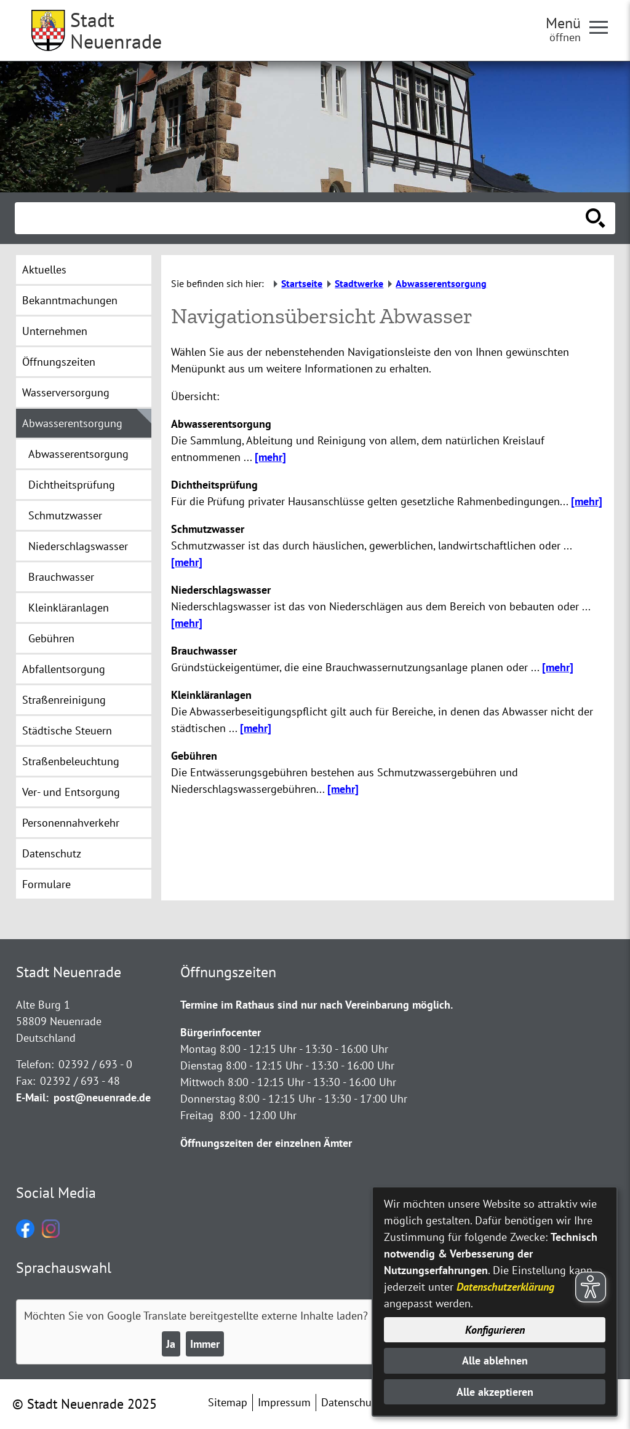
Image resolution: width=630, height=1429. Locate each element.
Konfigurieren (495, 1330)
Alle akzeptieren (495, 1392)
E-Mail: (32, 1097)
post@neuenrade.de (102, 1097)
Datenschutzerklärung (505, 1287)
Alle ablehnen (495, 1360)
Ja (170, 1344)
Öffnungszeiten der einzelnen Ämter (266, 1143)
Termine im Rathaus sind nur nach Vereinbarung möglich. (316, 1005)
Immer (205, 1344)
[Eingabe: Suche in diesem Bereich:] (301, 218)
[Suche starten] (595, 218)
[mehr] (270, 457)
